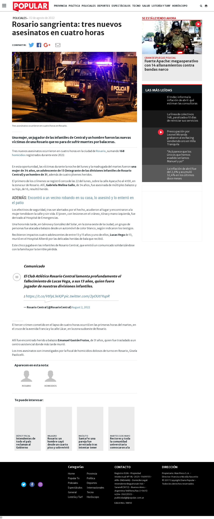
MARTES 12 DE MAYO (120, 436)
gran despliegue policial (160, 57)
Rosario (101, 151)
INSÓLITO (83, 436)
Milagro (52, 436)
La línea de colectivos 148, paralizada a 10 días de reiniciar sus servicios (182, 117)
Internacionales (95, 487)
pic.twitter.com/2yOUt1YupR (86, 296)
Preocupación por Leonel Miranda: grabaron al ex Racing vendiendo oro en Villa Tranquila (181, 138)
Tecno (136, 5)
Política (74, 5)
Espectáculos (121, 5)
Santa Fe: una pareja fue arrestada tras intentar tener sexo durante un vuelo (89, 446)
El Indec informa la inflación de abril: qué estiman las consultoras (182, 100)
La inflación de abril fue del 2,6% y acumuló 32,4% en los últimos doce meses (181, 173)
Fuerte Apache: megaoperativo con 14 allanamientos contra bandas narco (171, 65)
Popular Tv (74, 478)
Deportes (103, 5)
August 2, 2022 (81, 307)
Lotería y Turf (161, 5)
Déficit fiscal (23, 436)
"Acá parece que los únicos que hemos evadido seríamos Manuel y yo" (179, 156)
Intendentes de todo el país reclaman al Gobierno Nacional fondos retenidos (26, 446)
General (72, 492)
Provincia (60, 5)
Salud (146, 5)
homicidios (19, 155)
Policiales (89, 5)
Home (71, 473)
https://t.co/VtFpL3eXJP (44, 296)
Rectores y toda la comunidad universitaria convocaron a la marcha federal (120, 444)
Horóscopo (179, 5)
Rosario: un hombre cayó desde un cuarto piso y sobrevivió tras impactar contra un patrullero (58, 447)
